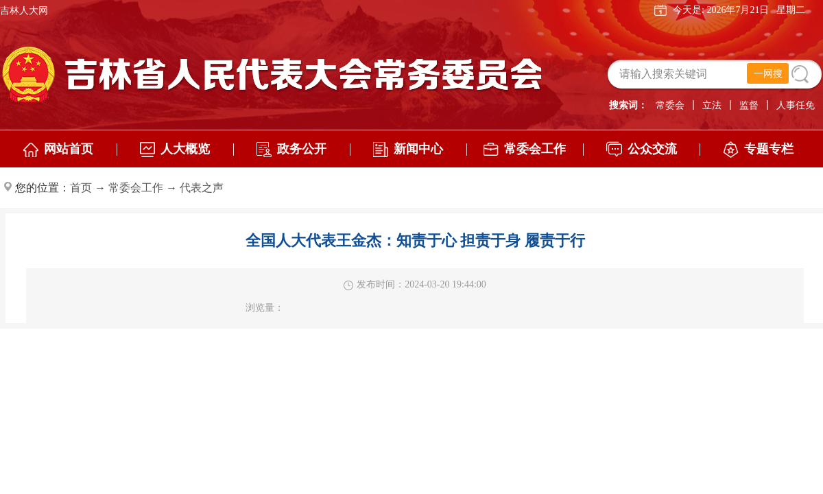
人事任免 (795, 105)
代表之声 (202, 187)
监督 (749, 105)
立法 (711, 105)
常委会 (670, 105)
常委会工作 (135, 187)
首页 (81, 187)
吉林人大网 (24, 10)
